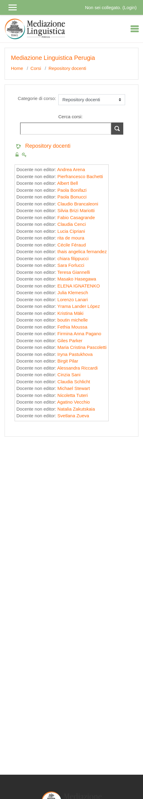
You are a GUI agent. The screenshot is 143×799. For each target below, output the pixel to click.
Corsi (35, 68)
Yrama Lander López (78, 306)
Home (17, 68)
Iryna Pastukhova (75, 354)
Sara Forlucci (70, 265)
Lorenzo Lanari (72, 299)
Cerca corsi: (70, 116)
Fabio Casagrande (76, 217)
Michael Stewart (73, 388)
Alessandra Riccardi (77, 367)
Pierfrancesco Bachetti (80, 176)
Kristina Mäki (70, 313)
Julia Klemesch (72, 292)
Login (129, 7)
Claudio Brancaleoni (77, 203)
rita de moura (70, 237)
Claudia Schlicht (73, 381)
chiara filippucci (73, 258)
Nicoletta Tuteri (72, 395)
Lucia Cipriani (71, 231)
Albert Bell (67, 183)
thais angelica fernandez (82, 251)
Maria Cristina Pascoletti (82, 347)
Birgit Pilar (67, 360)
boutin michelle (72, 319)
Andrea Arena (71, 169)
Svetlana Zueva (73, 415)
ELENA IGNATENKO (78, 285)
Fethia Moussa (72, 326)
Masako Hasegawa (76, 278)
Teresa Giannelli (73, 272)
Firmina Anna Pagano (79, 333)
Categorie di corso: (37, 98)
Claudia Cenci (71, 224)
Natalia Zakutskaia (76, 409)
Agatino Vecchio (73, 402)
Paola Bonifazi (72, 190)
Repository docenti (67, 68)
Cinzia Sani (68, 374)
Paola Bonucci (72, 196)
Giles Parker (70, 340)
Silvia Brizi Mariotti (76, 210)
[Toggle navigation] (134, 28)
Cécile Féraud (71, 244)
